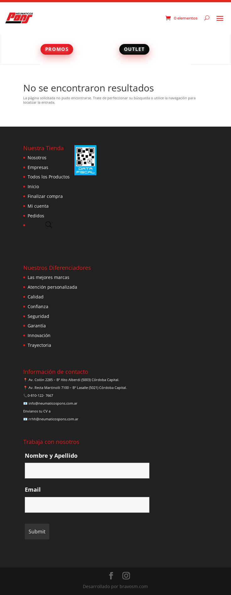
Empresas (38, 167)
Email (33, 489)
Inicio (33, 186)
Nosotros (37, 158)
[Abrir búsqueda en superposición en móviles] (49, 224)
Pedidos (36, 216)
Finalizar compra (45, 196)
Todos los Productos (49, 177)
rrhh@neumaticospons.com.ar (53, 419)
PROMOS (57, 49)
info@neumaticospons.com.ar (53, 403)
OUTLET (134, 49)
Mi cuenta (38, 206)
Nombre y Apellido (51, 455)
